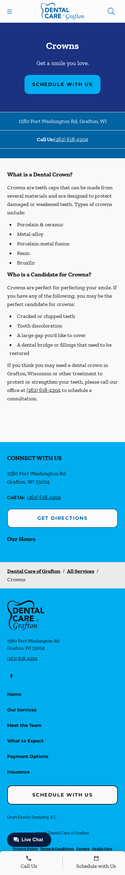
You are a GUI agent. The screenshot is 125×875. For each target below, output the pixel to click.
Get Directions (62, 518)
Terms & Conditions (57, 848)
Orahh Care (102, 848)
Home (14, 694)
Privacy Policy (25, 848)
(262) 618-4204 (71, 139)
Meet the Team (24, 725)
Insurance (18, 772)
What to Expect (25, 741)
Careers (83, 848)
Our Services (21, 710)
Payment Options (27, 756)
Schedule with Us (62, 84)
